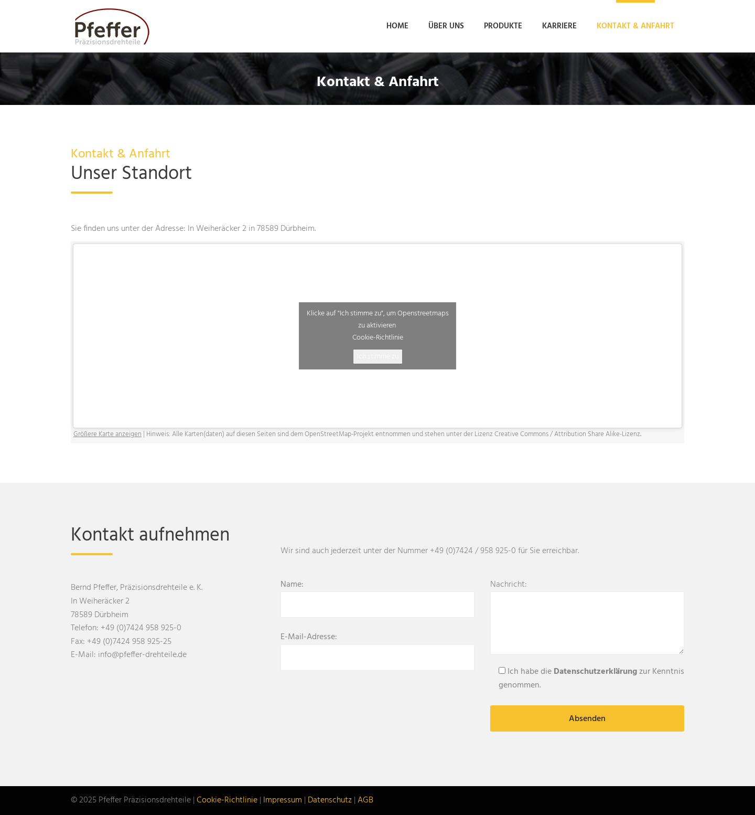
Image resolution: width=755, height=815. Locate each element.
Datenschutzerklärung (595, 672)
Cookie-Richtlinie (377, 338)
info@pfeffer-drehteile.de (142, 655)
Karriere (559, 26)
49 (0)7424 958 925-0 (143, 628)
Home (397, 26)
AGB (365, 800)
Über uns (446, 26)
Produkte (503, 26)
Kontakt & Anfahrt (635, 26)
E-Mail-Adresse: (377, 647)
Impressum (282, 800)
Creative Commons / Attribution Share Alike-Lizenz (567, 434)
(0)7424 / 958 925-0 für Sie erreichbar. (512, 551)
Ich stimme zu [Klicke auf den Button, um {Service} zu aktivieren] (377, 357)
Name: (377, 595)
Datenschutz (330, 800)
